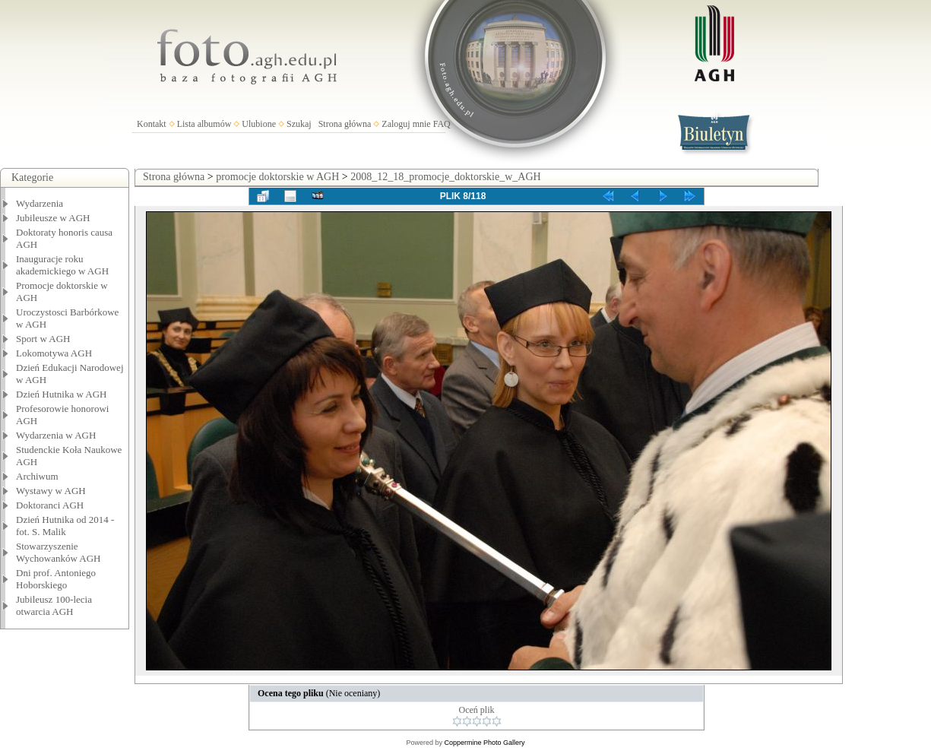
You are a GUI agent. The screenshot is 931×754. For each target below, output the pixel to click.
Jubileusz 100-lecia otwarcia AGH (54, 605)
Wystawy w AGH (51, 490)
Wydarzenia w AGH (56, 435)
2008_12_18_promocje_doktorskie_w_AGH (445, 176)
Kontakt (151, 124)
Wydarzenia (39, 203)
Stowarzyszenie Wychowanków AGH (58, 552)
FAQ (442, 124)
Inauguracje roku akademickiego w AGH (62, 265)
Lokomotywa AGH (54, 353)
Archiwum (37, 476)
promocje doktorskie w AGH (277, 176)
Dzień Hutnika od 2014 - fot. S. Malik (65, 525)
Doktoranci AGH (50, 505)
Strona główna (345, 124)
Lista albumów (204, 124)
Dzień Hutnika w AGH (61, 394)
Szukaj (299, 124)
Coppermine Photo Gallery (484, 742)
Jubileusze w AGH (53, 217)
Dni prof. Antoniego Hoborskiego (56, 579)
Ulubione (259, 124)
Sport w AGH (43, 338)
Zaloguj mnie (406, 124)
